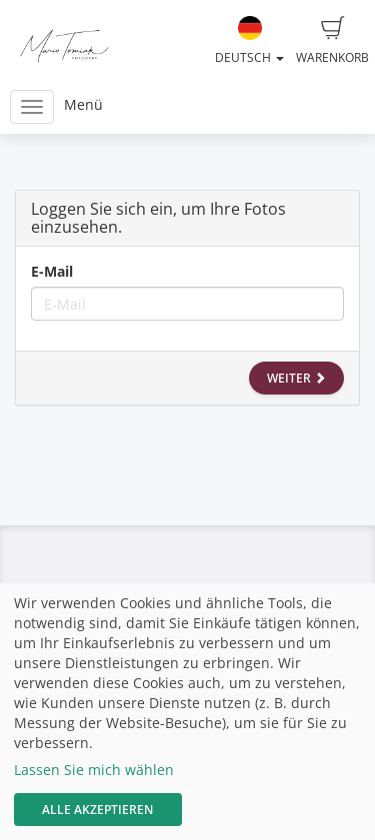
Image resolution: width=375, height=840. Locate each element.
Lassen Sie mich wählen (94, 769)
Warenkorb (332, 41)
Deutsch (249, 41)
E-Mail (52, 271)
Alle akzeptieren (97, 809)
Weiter (296, 378)
